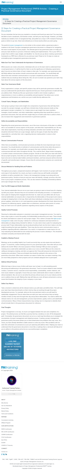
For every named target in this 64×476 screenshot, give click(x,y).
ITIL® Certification (6, 437)
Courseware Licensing (7, 420)
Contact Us (4, 451)
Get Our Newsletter (6, 405)
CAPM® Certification (7, 434)
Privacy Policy (5, 408)
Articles (6, 19)
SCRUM (3, 442)
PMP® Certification (6, 429)
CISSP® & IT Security (7, 445)
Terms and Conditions (7, 413)
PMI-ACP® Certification (7, 431)
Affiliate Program (5, 422)
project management (16, 45)
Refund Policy (5, 411)
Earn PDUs (4, 440)
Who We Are (4, 403)
